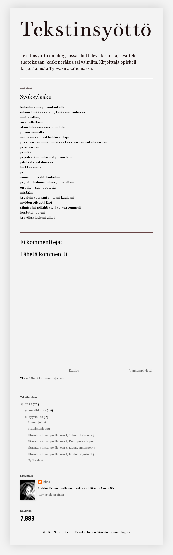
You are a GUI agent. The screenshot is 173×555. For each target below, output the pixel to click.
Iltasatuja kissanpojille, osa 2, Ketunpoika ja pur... (62, 441)
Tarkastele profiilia (51, 494)
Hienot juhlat (37, 422)
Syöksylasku (36, 460)
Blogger (124, 532)
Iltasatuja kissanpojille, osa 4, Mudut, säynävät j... (62, 454)
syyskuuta (36, 417)
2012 (29, 404)
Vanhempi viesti (140, 370)
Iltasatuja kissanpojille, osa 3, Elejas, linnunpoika (61, 447)
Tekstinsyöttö (85, 29)
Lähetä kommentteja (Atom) (49, 378)
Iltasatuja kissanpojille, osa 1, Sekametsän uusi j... (62, 435)
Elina (46, 482)
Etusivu (74, 370)
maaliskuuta (38, 410)
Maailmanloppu (39, 428)
